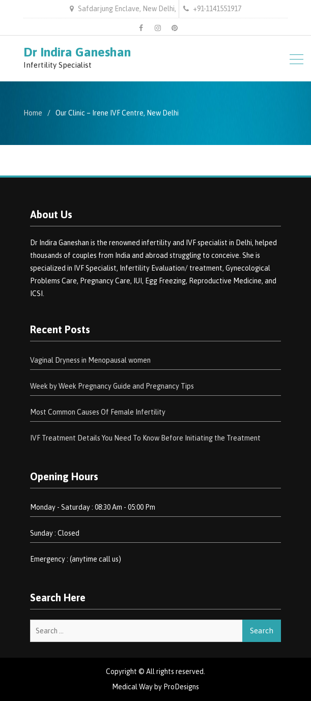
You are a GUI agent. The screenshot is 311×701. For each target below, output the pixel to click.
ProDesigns (181, 687)
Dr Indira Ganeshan (77, 52)
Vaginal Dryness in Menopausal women (90, 360)
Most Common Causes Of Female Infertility (97, 412)
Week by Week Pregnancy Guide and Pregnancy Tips (112, 386)
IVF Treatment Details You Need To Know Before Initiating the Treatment (145, 438)
